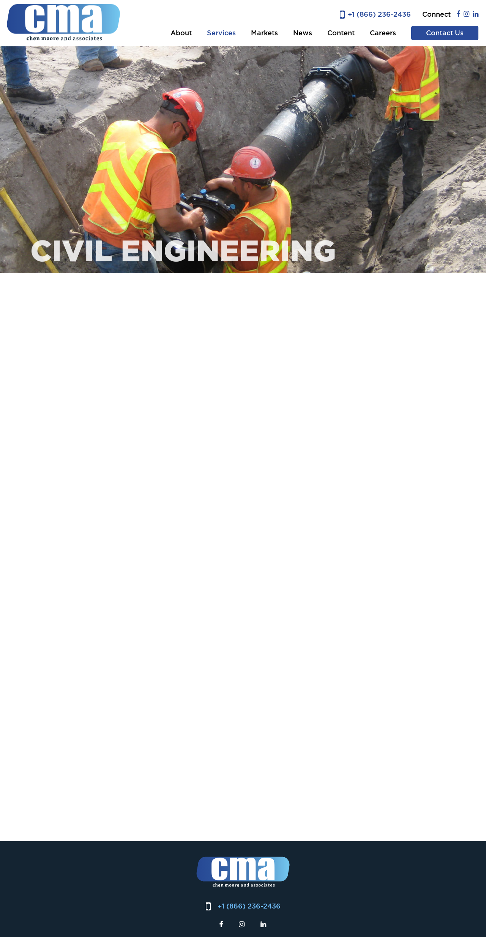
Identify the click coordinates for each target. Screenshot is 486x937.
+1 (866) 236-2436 (379, 14)
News (302, 32)
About (181, 32)
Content (341, 32)
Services (221, 32)
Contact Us (445, 32)
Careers (383, 32)
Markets (264, 32)
